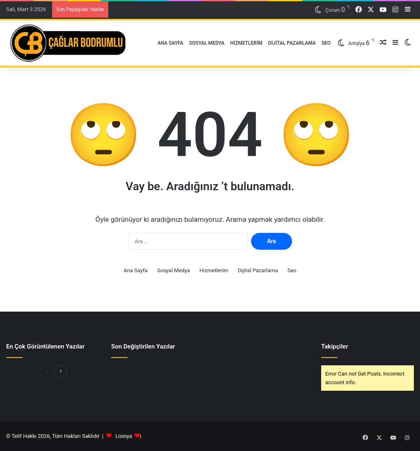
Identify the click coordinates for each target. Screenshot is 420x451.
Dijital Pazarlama (292, 43)
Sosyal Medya (206, 43)
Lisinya (123, 436)
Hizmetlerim (246, 43)
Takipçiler (334, 346)
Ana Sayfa (170, 43)
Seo (326, 43)
